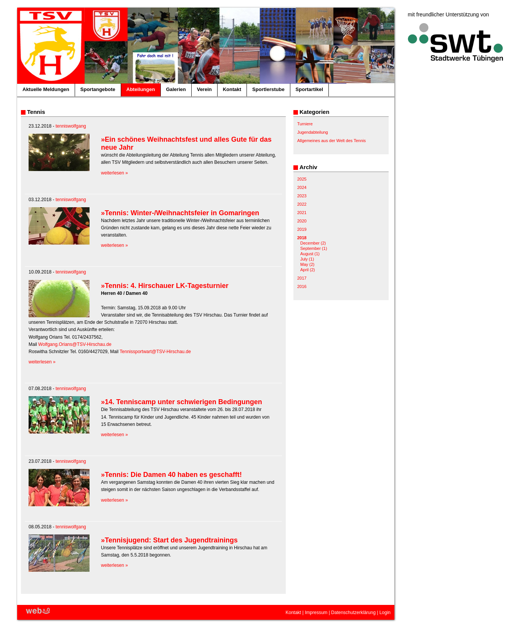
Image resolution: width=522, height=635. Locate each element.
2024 (301, 187)
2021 (301, 212)
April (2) (307, 269)
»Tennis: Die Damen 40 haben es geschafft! (171, 474)
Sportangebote (97, 89)
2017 (301, 278)
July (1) (307, 259)
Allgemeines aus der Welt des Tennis (331, 140)
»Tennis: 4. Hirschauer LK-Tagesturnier (164, 286)
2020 (301, 221)
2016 (301, 286)
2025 (301, 179)
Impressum (316, 612)
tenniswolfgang (71, 126)
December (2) (313, 243)
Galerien (176, 89)
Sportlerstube (268, 89)
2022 (301, 204)
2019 (301, 229)
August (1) (310, 253)
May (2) (307, 264)
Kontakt (232, 89)
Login (385, 612)
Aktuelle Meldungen (45, 89)
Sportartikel (309, 89)
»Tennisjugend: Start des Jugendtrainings (169, 540)
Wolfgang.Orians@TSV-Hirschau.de (74, 344)
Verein (204, 89)
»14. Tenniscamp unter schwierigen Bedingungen (181, 402)
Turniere (305, 124)
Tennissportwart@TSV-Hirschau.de (155, 351)
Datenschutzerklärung (353, 612)
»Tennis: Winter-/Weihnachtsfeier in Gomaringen (180, 213)
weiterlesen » (114, 173)
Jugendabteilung (312, 132)
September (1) (313, 248)
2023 (301, 196)
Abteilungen (140, 89)
